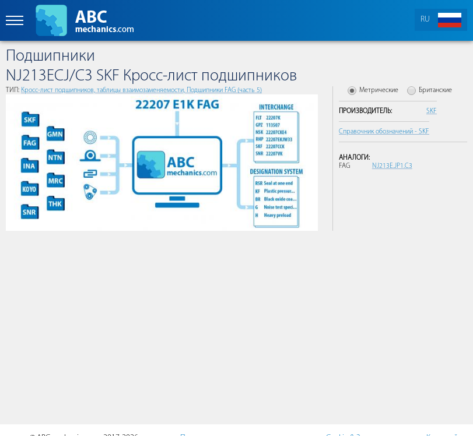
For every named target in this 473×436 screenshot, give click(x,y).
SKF (431, 111)
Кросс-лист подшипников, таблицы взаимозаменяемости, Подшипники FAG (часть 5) (141, 90)
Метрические (378, 90)
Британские (435, 90)
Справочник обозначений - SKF (384, 131)
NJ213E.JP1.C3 (392, 166)
